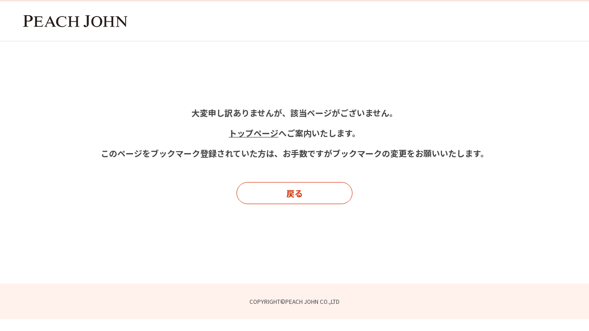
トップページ (253, 133)
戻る (294, 193)
